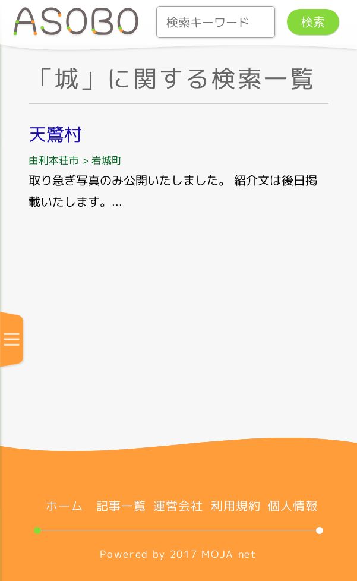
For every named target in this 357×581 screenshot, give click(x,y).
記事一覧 (121, 505)
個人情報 (293, 505)
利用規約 (236, 505)
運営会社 (178, 505)
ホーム (64, 505)
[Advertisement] (178, 333)
